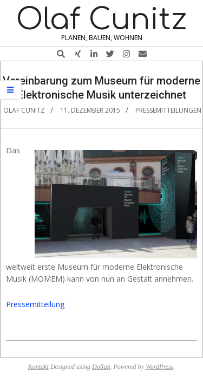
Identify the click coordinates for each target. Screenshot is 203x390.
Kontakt (38, 366)
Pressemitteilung (35, 304)
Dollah (101, 366)
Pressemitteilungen (168, 110)
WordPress (159, 366)
